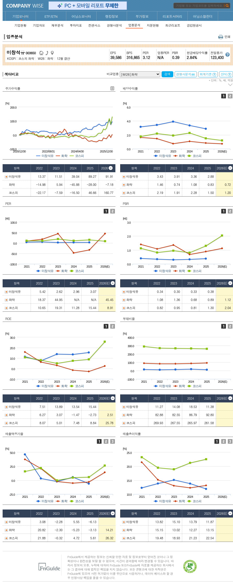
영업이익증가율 (106, 441)
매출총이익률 (132, 433)
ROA (112, 326)
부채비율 (129, 318)
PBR (126, 203)
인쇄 (224, 36)
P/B (223, 211)
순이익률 (230, 441)
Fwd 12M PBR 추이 (230, 211)
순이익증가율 (112, 441)
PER (8, 203)
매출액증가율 (14, 433)
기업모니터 (21, 16)
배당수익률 (130, 88)
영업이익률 (223, 441)
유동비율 (230, 326)
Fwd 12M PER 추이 (112, 211)
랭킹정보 (111, 16)
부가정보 (142, 16)
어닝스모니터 (81, 16)
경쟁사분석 (185, 74)
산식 (226, 74)
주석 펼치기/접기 (230, 85)
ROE (8, 318)
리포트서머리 (172, 16)
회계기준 (208, 74)
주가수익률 (12, 88)
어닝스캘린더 (202, 16)
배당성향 (230, 96)
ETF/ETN (51, 16)
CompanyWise (25, 6)
